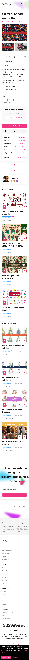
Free (16, 351)
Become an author (7, 553)
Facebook (4, 601)
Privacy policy (5, 567)
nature (10, 100)
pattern (5, 102)
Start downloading (7, 550)
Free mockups (6, 618)
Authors (4, 547)
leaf (10, 102)
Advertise (4, 580)
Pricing (4, 556)
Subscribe (14, 495)
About (3, 544)
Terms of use (5, 571)
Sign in (20, 4)
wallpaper (22, 100)
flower (4, 100)
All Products (5, 21)
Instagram (4, 598)
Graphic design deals (7, 612)
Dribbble (4, 591)
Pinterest (4, 604)
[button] (25, 4)
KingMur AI (14, 178)
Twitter (4, 594)
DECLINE (15, 657)
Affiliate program (6, 559)
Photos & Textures (16, 21)
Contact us (5, 583)
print (16, 100)
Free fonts (4, 615)
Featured (20, 351)
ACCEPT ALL (6, 657)
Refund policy (5, 574)
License (4, 577)
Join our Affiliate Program (14, 117)
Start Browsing (14, 644)
